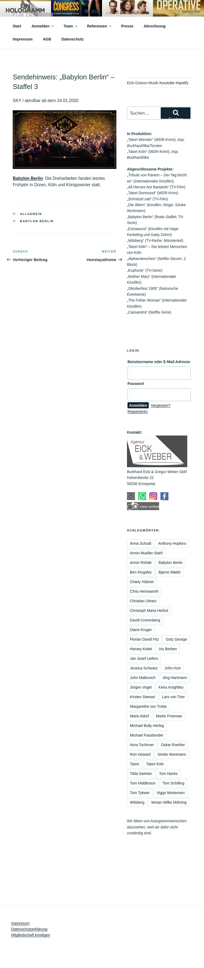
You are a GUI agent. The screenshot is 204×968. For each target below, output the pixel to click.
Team (70, 26)
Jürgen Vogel (141, 687)
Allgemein (31, 213)
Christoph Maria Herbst (149, 610)
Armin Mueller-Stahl (146, 553)
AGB (47, 39)
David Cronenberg (145, 620)
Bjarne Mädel (170, 572)
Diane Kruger (141, 630)
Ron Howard (140, 754)
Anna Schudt (140, 543)
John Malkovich (143, 678)
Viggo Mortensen (171, 793)
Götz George (176, 639)
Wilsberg (137, 802)
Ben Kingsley (141, 572)
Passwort (136, 383)
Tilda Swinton (141, 773)
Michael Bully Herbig (147, 725)
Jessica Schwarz (144, 668)
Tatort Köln (155, 764)
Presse (127, 26)
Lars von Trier (173, 697)
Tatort (134, 764)
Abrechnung (154, 26)
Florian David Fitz (144, 639)
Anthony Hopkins (172, 543)
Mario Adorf (139, 716)
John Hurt (172, 668)
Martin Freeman (169, 716)
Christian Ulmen (143, 601)
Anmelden (43, 26)
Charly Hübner (142, 582)
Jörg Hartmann (175, 678)
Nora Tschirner (142, 745)
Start (17, 26)
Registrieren (137, 411)
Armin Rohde (141, 562)
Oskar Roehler (173, 745)
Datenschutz (72, 39)
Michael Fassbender (146, 735)
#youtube (167, 83)
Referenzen (99, 26)
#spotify (182, 83)
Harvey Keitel (141, 649)
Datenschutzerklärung (29, 929)
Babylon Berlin (28, 178)
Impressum (23, 39)
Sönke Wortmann (172, 754)
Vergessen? (161, 405)
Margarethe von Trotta (148, 706)
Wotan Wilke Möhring (169, 802)
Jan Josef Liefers (144, 658)
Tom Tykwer (140, 793)
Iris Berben (168, 649)
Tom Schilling (173, 783)
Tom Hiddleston (143, 783)
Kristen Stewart (142, 697)
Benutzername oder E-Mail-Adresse (159, 362)
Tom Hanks (168, 773)
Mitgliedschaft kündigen (30, 935)
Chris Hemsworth (144, 591)
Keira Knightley (171, 687)
